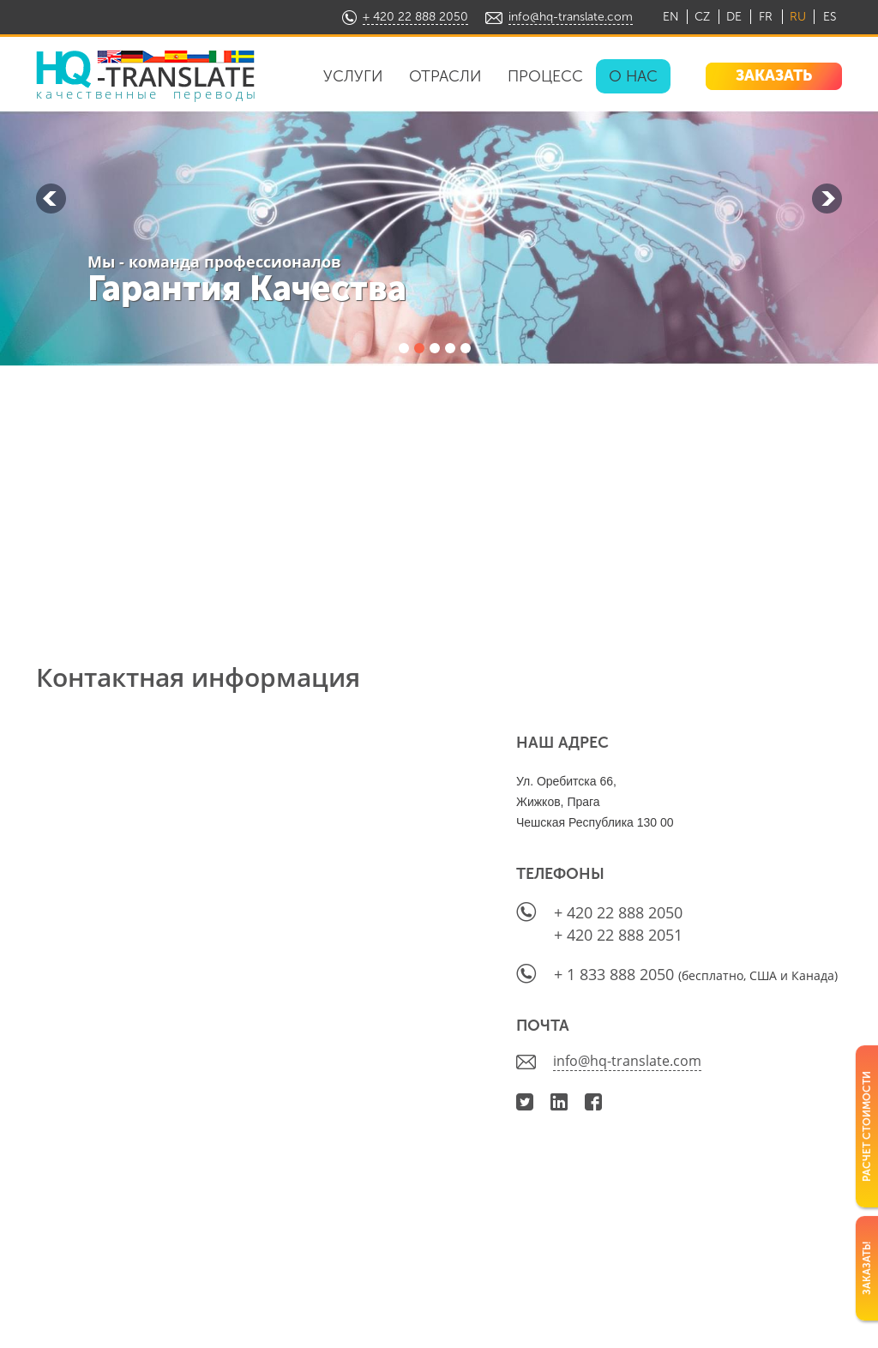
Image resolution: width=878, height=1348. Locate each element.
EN (671, 16)
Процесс (545, 76)
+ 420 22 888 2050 (415, 16)
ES (829, 16)
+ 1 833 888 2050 (616, 974)
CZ (702, 16)
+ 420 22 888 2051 (618, 934)
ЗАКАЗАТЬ (774, 75)
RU (798, 16)
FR (766, 16)
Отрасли (445, 76)
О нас (633, 76)
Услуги (353, 76)
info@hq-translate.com (570, 16)
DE (734, 16)
